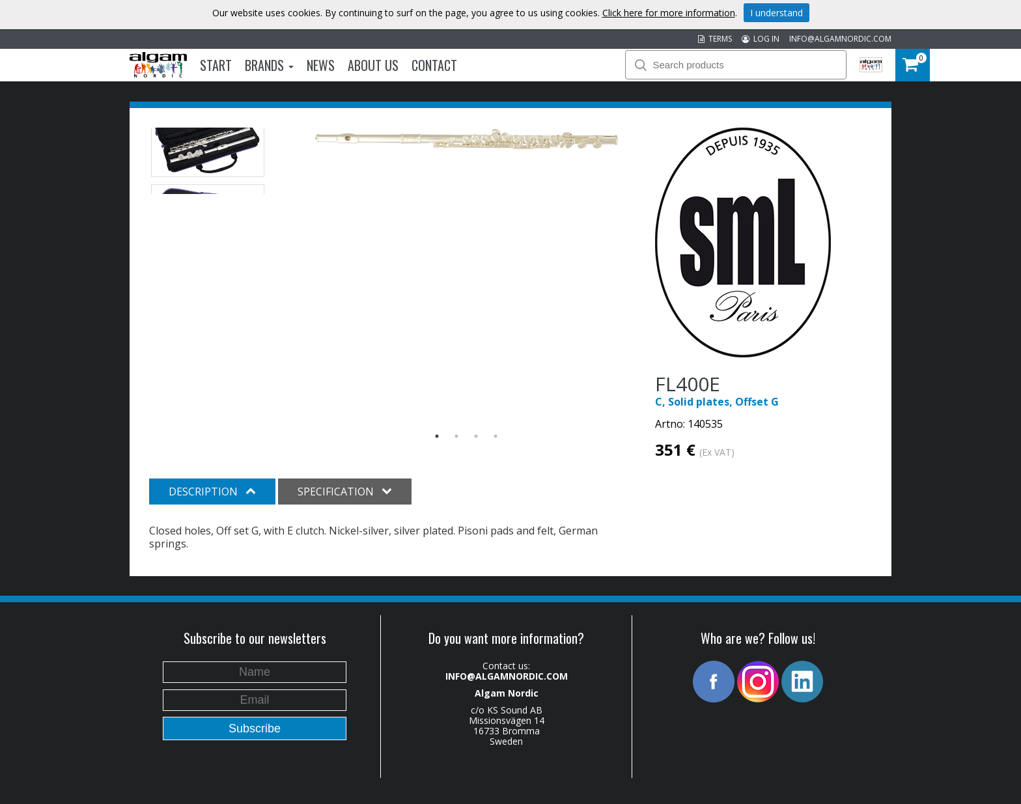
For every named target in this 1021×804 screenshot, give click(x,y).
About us (373, 65)
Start (216, 65)
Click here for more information (668, 13)
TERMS (715, 38)
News (321, 65)
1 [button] (436, 436)
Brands (269, 65)
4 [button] (495, 436)
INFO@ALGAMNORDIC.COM (840, 38)
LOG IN (760, 38)
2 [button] (456, 436)
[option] (466, 140)
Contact (434, 65)
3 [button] (476, 436)
